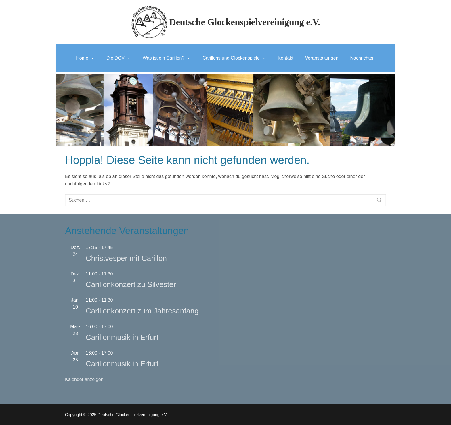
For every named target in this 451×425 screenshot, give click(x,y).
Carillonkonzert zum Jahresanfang (142, 311)
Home (85, 57)
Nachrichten (362, 57)
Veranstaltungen (322, 57)
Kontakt (285, 57)
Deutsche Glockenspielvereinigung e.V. (244, 22)
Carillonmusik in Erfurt (122, 337)
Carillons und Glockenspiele (234, 57)
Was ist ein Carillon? (167, 57)
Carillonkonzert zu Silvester (131, 284)
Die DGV (118, 57)
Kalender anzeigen (84, 379)
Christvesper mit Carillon (126, 258)
